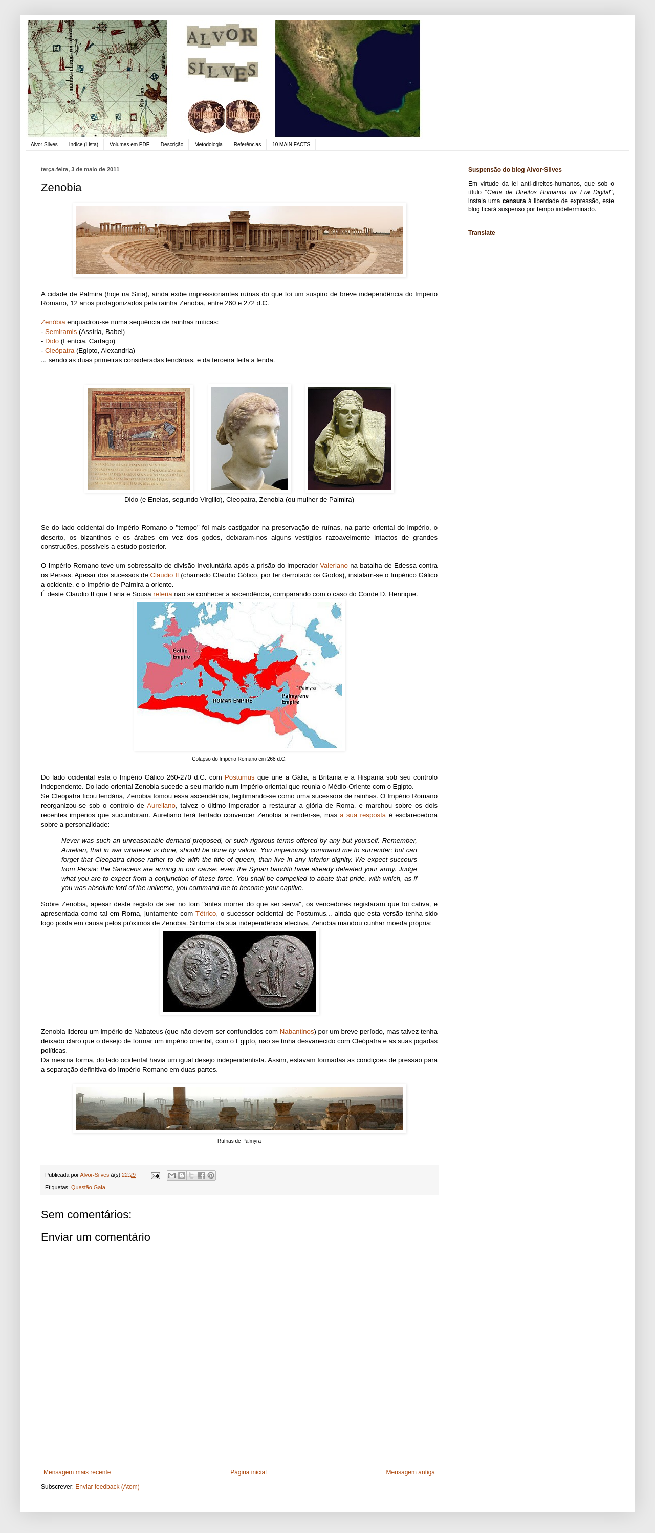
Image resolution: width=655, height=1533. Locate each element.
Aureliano (161, 805)
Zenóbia (53, 322)
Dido (52, 341)
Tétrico (205, 913)
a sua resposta (361, 815)
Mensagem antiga (410, 1472)
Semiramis (61, 332)
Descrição (172, 144)
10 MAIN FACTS (291, 144)
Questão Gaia (88, 1187)
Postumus (240, 777)
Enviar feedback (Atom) (107, 1487)
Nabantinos (297, 1031)
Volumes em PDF (129, 144)
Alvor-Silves (44, 144)
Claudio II (164, 575)
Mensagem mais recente (77, 1472)
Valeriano (334, 565)
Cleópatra (59, 350)
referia (162, 594)
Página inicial (248, 1472)
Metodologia (208, 144)
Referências (247, 144)
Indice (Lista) (83, 144)
